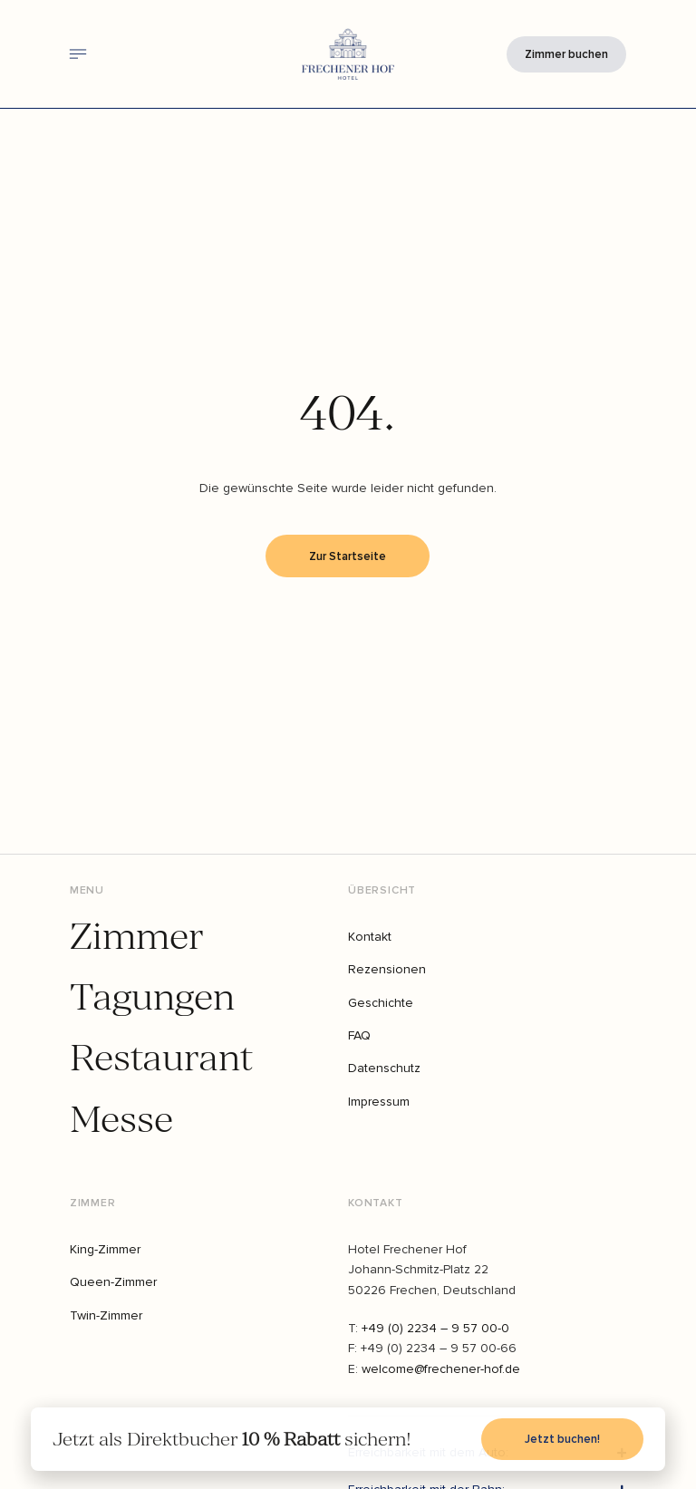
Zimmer (136, 937)
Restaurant (161, 1059)
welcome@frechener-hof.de (441, 1369)
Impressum (379, 1101)
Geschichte (380, 1002)
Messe (121, 1120)
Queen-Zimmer (113, 1282)
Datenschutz (384, 1068)
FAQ (359, 1035)
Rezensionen (387, 969)
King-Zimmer (105, 1249)
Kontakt (370, 936)
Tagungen (152, 998)
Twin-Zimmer (106, 1315)
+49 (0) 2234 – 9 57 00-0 (435, 1328)
